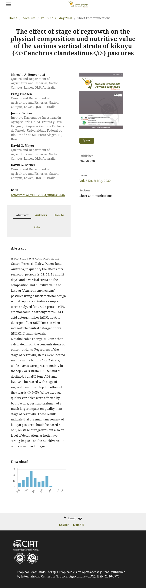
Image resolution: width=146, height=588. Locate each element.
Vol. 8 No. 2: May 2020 (56, 18)
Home (13, 18)
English (64, 525)
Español (78, 525)
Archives (29, 18)
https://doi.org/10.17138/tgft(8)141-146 (38, 195)
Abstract (22, 215)
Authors (41, 215)
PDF (87, 140)
